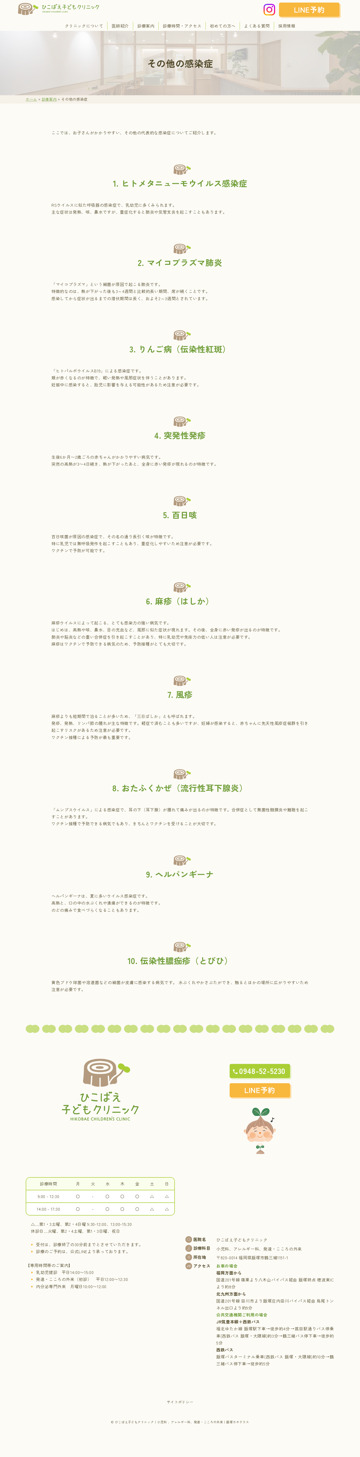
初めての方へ (223, 26)
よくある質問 (257, 26)
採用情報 (286, 26)
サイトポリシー (180, 1401)
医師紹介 (120, 26)
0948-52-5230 (262, 1070)
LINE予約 (309, 9)
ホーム (31, 99)
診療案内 (146, 26)
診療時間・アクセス (182, 26)
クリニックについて (84, 26)
